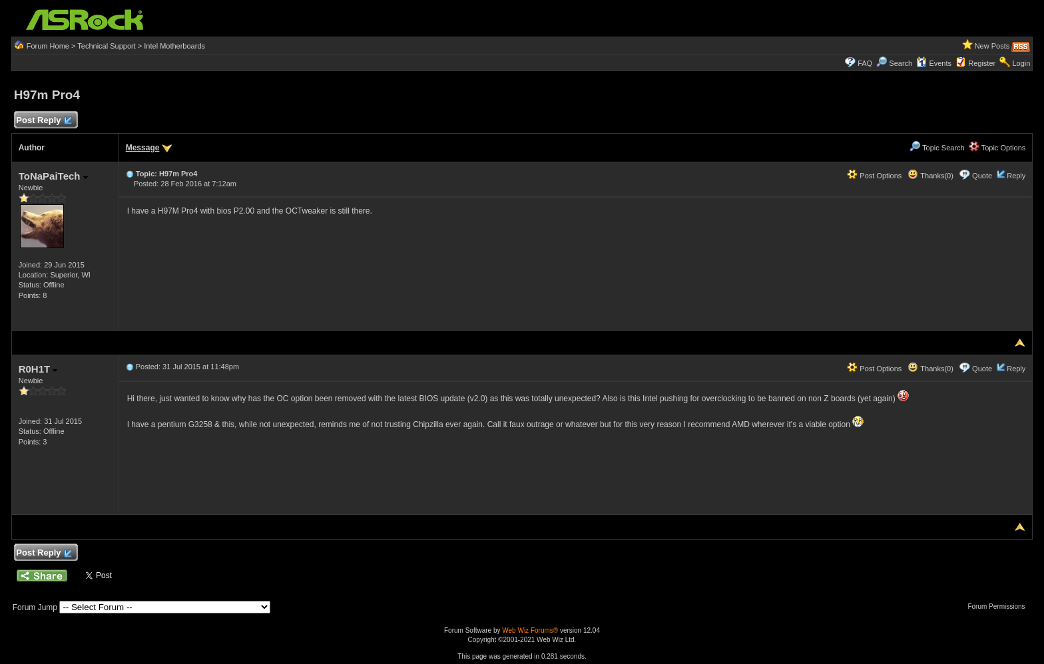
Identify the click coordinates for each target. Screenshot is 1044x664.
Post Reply (44, 120)
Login (1021, 63)
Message (143, 147)
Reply (1016, 176)
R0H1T (38, 369)
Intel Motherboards (174, 46)
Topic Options (997, 148)
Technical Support (106, 46)
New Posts (992, 46)
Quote (982, 176)
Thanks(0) (930, 176)
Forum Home (48, 46)
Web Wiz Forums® (530, 630)
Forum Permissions (999, 606)
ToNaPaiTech (53, 176)
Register (981, 63)
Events (933, 63)
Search (900, 63)
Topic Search (937, 148)
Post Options (874, 176)
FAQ (865, 63)
